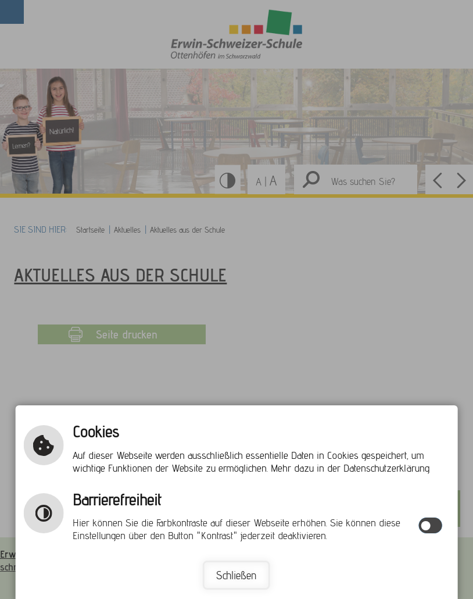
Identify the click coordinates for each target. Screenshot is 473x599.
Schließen (236, 575)
